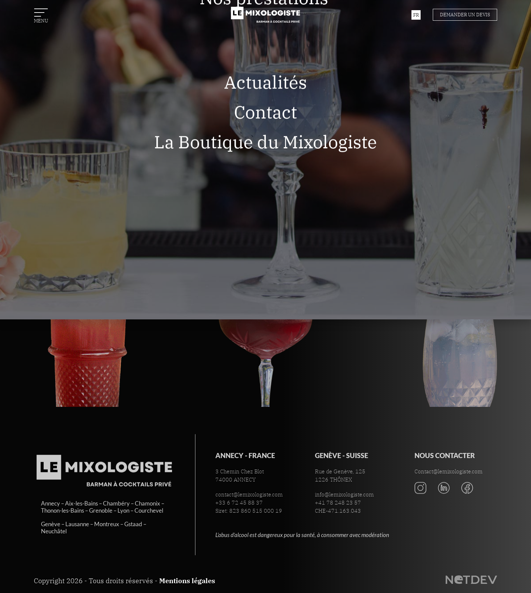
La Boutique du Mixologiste (265, 168)
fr (416, 15)
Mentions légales (187, 580)
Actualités (265, 108)
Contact (265, 138)
